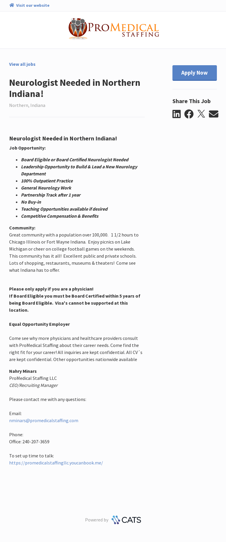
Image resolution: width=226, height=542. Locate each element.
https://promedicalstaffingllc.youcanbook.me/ (56, 463)
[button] (178, 114)
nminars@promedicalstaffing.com (43, 420)
